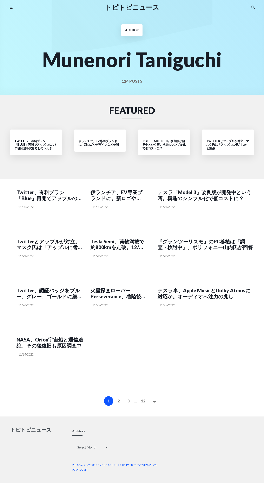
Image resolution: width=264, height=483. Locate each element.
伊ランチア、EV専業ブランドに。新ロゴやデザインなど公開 (117, 195)
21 (135, 465)
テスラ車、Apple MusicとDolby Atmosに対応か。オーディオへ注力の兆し (204, 293)
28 (77, 470)
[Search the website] (253, 7)
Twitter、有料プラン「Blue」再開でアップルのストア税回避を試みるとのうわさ (49, 195)
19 (127, 465)
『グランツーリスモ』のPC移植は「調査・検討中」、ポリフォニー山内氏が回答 (205, 244)
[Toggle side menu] (11, 7)
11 (96, 465)
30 (85, 470)
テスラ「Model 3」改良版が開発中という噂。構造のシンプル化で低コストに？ (205, 195)
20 (131, 465)
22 (139, 465)
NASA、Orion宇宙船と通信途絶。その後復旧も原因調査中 (49, 343)
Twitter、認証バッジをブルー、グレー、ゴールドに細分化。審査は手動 (49, 294)
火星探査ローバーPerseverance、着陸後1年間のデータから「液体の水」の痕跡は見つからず (117, 294)
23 (143, 465)
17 (119, 465)
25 (150, 465)
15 (111, 465)
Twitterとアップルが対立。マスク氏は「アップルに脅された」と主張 (49, 245)
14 (107, 465)
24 (146, 465)
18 (123, 465)
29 (81, 470)
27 (73, 470)
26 (154, 465)
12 (143, 401)
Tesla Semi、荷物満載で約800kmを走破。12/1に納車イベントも (117, 245)
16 (115, 465)
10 (92, 465)
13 (103, 465)
